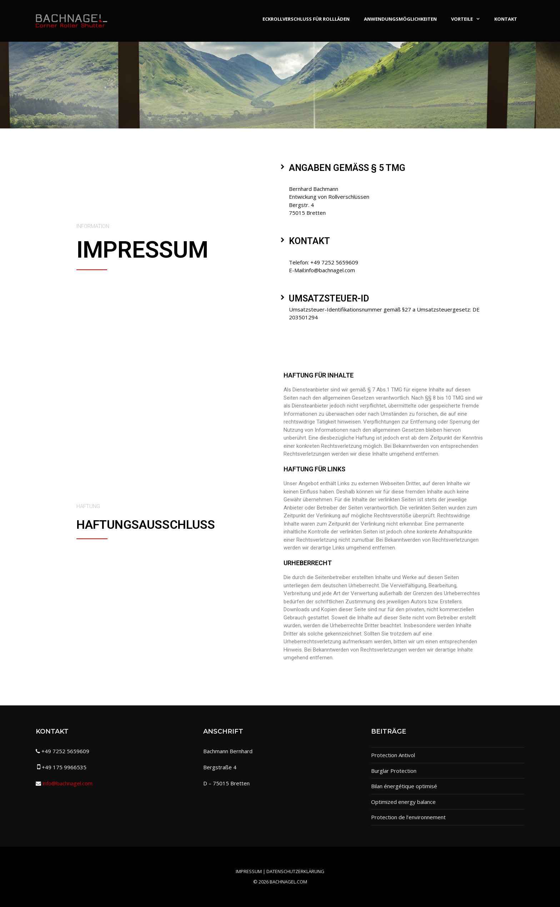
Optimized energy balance (403, 801)
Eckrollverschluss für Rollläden (306, 19)
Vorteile (469, 19)
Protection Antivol (393, 755)
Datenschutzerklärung (295, 871)
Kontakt (505, 19)
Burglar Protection (393, 770)
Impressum (249, 871)
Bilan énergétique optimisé (404, 786)
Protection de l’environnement (408, 817)
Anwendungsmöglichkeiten (400, 19)
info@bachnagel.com (67, 783)
